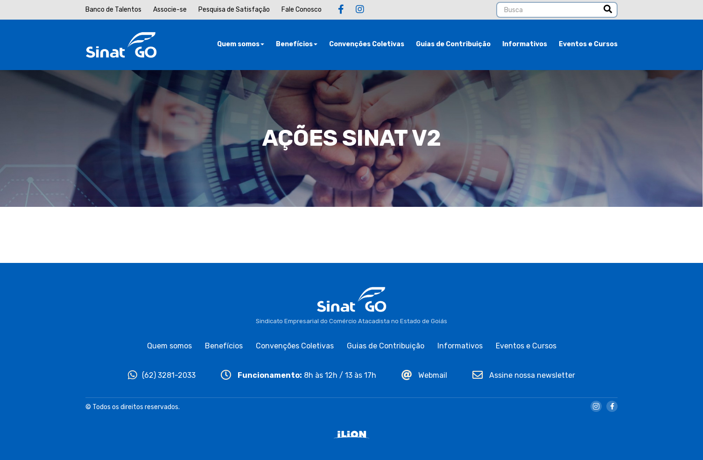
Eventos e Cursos (588, 44)
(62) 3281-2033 (162, 375)
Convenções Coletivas (366, 44)
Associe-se (170, 10)
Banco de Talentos (113, 10)
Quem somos (240, 44)
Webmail (424, 375)
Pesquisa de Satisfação (234, 10)
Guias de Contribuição (453, 44)
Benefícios (296, 44)
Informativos (524, 44)
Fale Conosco (301, 10)
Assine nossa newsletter (523, 375)
